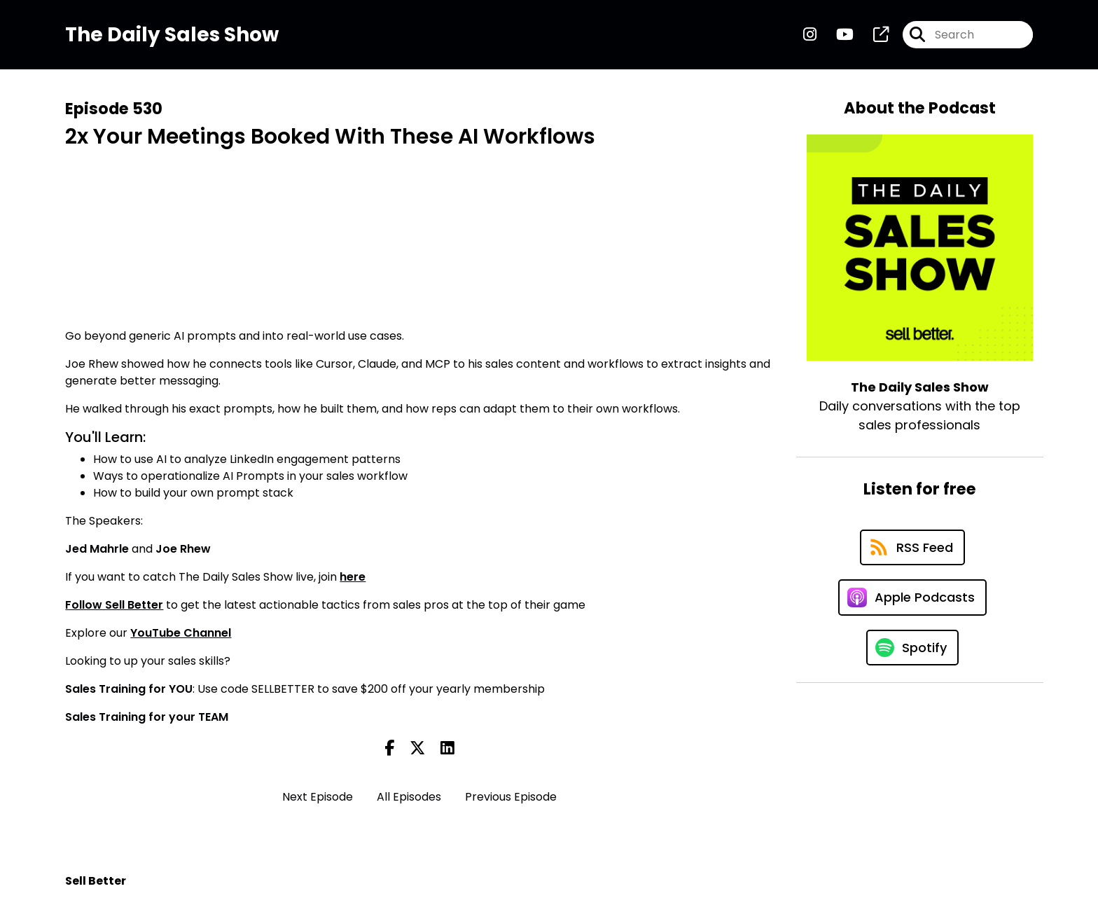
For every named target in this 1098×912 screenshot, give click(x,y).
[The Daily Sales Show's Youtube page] (836, 35)
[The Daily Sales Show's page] (872, 35)
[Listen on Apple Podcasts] (912, 597)
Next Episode (317, 797)
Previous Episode (511, 797)
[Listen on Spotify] (912, 647)
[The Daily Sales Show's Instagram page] (809, 35)
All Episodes (409, 797)
